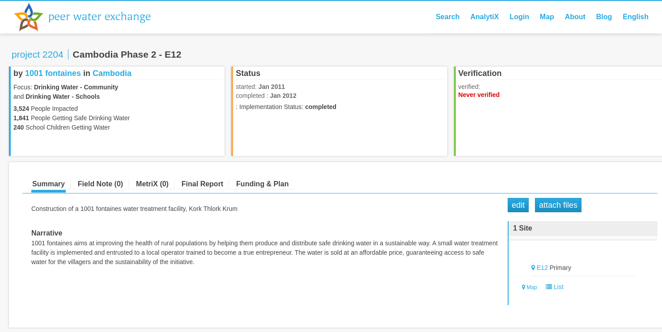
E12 (542, 267)
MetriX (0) (152, 184)
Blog (604, 17)
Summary (48, 184)
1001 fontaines (53, 73)
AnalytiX (484, 17)
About (575, 17)
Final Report (202, 184)
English (636, 17)
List (552, 286)
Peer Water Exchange (89, 17)
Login (519, 17)
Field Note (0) (100, 184)
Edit (518, 205)
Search (447, 17)
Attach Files (558, 205)
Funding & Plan (262, 184)
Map (547, 17)
